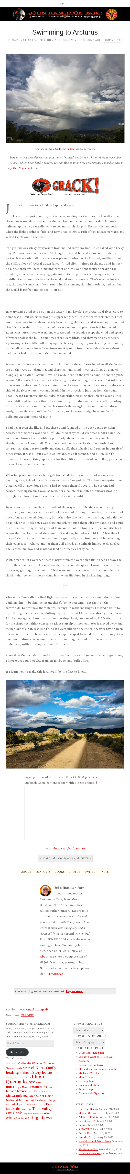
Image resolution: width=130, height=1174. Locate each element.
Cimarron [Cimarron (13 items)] (10, 1068)
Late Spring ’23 (87, 1121)
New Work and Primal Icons (95, 1141)
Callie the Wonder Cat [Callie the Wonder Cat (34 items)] (33, 1063)
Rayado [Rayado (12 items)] (50, 1091)
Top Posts (43, 871)
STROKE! (27, 1015)
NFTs (105, 871)
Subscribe (17, 1052)
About (26, 871)
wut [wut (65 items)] (49, 1118)
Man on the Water (89, 1113)
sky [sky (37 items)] (18, 1104)
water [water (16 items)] (36, 1113)
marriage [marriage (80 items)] (13, 1087)
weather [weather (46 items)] (45, 1113)
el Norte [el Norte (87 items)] (38, 1068)
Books (60, 871)
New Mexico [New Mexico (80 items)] (16, 1091)
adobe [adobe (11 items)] (8, 1063)
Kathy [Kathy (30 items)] (27, 1077)
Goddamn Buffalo (64, 149)
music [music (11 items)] (50, 1087)
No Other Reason (89, 1109)
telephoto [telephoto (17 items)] (27, 1113)
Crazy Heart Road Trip (92, 1053)
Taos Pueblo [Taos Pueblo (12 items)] (25, 1109)
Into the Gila (86, 1137)
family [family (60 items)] (51, 1068)
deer (56, 848)
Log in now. (74, 991)
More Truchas (86, 1077)
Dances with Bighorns (91, 1093)
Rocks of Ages (87, 1089)
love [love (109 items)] (31, 1082)
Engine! (83, 1125)
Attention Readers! (90, 1153)
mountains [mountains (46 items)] (39, 1086)
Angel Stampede (37, 1009)
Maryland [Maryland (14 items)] (26, 1087)
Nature (60, 40)
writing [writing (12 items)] (21, 1118)
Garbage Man (86, 1081)
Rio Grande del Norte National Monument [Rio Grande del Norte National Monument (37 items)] (29, 1098)
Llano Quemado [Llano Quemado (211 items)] (25, 1079)
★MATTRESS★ (87, 1129)
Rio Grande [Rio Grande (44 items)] (14, 1095)
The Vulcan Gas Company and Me (98, 1069)
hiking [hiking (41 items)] (24, 1072)
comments (112, 40)
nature (80, 848)
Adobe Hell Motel (89, 1117)
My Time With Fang (90, 1073)
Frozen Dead (86, 1133)
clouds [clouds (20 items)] (18, 1068)
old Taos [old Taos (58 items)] (34, 1091)
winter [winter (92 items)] (11, 1118)
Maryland (67, 848)
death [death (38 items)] (26, 1068)
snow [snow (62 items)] (25, 1104)
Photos (74, 871)
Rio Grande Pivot (88, 1149)
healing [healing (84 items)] (12, 1072)
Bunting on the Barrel (91, 1065)
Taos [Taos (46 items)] (41, 1104)
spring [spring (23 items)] (33, 1105)
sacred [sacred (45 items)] (10, 1104)
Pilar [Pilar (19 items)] (44, 1091)
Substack (94, 40)
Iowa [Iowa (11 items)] (21, 1078)
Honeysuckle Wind (89, 1085)
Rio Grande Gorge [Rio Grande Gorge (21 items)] (45, 1100)
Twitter (91, 871)
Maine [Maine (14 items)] (38, 1082)
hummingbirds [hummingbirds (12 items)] (12, 1077)
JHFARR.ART (55, 974)
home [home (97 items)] (47, 1072)
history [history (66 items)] (35, 1072)
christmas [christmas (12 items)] (52, 1063)
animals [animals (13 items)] (14, 1063)
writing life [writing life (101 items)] (35, 1117)
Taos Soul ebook (22, 168)
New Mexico (76, 40)
